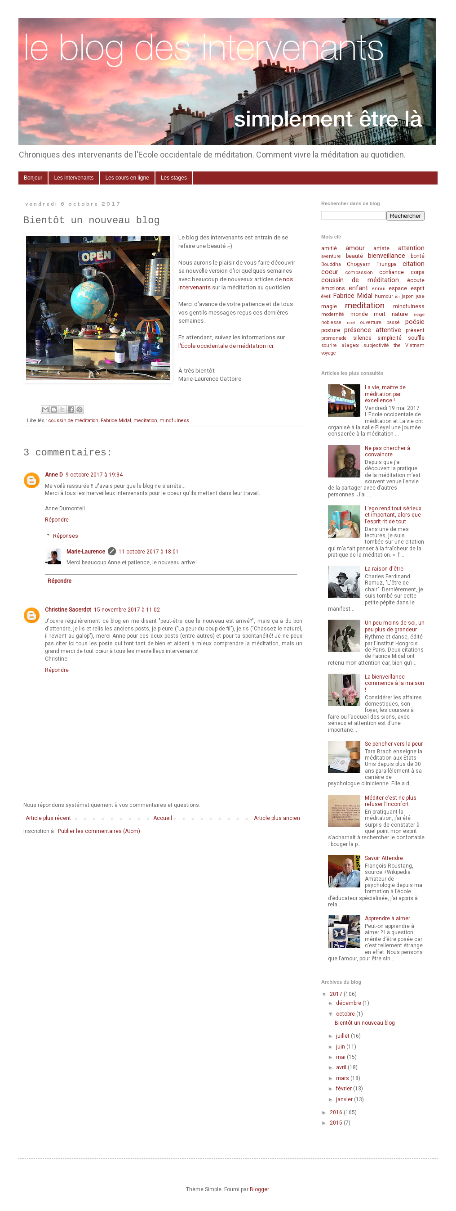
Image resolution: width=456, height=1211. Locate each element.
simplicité (389, 338)
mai (341, 1057)
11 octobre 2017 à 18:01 (149, 552)
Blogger (259, 1189)
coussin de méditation (73, 420)
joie (420, 296)
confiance (391, 272)
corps (418, 272)
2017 (337, 994)
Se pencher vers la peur (394, 744)
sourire (329, 345)
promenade (334, 338)
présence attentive (372, 330)
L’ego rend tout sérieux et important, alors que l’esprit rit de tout (393, 515)
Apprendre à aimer (387, 918)
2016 (337, 1112)
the (397, 345)
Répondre (57, 520)
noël (351, 322)
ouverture (370, 322)
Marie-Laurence (85, 552)
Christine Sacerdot (68, 610)
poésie (415, 322)
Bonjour (33, 178)
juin (341, 1047)
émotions (333, 288)
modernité (332, 314)
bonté (418, 256)
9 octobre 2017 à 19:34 (94, 475)
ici (397, 296)
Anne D (54, 475)
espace (398, 288)
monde (359, 314)
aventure (331, 256)
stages (350, 345)
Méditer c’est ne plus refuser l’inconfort (390, 801)
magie (329, 306)
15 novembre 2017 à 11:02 (127, 610)
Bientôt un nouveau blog (365, 1023)
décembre (349, 1003)
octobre (346, 1014)
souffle (416, 338)
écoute (416, 280)
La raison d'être (384, 569)
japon (408, 296)
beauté (354, 256)
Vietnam (415, 345)
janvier (345, 1099)
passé (393, 322)
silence (362, 338)
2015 (337, 1123)
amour (355, 248)
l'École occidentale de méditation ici (225, 345)
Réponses (65, 536)
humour (384, 296)
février (344, 1088)
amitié (329, 248)
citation (414, 264)
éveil (326, 296)
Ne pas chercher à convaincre (387, 451)
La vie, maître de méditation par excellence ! (385, 394)
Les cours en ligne (127, 178)
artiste (381, 248)
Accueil (162, 818)
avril (342, 1067)
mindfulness (174, 420)
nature (400, 314)
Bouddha (331, 264)
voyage (328, 353)
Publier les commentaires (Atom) (99, 831)
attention (411, 248)
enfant (358, 288)
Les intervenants (73, 178)
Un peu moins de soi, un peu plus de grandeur (395, 626)
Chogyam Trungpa (372, 264)
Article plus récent (48, 818)
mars (343, 1078)
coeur (329, 272)
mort (379, 314)
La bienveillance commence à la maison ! (394, 683)
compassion (359, 272)
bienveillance (386, 256)
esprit (418, 288)
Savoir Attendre (384, 858)
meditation (145, 420)
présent (415, 330)
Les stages (174, 178)
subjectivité (376, 345)
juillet (343, 1036)
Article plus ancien (277, 818)
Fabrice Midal (116, 420)
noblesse (331, 322)
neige (419, 314)
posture (330, 330)
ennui (378, 289)
